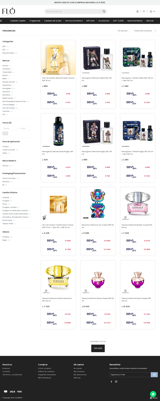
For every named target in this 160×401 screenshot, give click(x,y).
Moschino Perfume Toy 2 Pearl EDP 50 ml (98, 226)
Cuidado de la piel (52, 20)
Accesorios (103, 20)
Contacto (6, 371)
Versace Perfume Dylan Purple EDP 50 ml (98, 299)
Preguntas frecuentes (47, 374)
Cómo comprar (44, 368)
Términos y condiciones (12, 374)
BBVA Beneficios (44, 378)
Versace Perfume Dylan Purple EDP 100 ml (136, 299)
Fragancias (35, 20)
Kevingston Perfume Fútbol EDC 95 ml (97, 79)
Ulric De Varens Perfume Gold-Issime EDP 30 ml (58, 79)
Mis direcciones (80, 374)
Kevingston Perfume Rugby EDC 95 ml (97, 152)
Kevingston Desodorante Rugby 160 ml (57, 152)
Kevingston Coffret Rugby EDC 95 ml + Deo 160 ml (137, 152)
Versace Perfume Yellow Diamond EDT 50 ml (57, 299)
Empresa (6, 368)
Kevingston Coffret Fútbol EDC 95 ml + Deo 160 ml (137, 79)
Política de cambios (46, 371)
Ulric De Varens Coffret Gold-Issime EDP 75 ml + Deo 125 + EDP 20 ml (57, 226)
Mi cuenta (78, 368)
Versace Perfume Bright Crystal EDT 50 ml (137, 226)
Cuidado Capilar (18, 20)
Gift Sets (90, 20)
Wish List (77, 378)
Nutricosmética (134, 20)
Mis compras (79, 371)
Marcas (150, 20)
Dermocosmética (73, 20)
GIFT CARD (118, 20)
